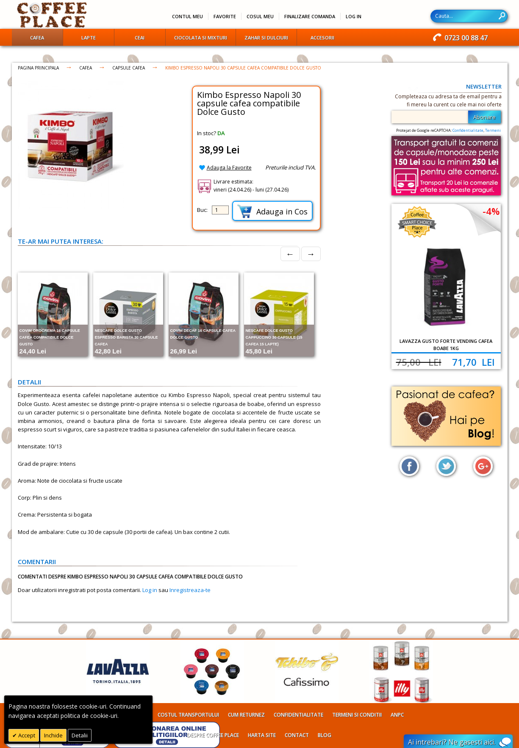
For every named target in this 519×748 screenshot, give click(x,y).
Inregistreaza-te (190, 590)
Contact (297, 735)
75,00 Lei (418, 362)
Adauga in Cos (272, 211)
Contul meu (187, 16)
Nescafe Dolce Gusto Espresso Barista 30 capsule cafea (126, 337)
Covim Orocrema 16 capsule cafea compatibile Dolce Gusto (49, 337)
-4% (491, 211)
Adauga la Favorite (229, 167)
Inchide (53, 735)
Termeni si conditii (357, 714)
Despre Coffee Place (213, 735)
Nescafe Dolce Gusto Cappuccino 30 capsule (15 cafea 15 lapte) (274, 337)
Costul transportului (188, 714)
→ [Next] (311, 253)
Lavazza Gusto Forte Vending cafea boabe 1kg (446, 344)
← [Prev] (290, 253)
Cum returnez (246, 714)
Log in (149, 590)
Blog (324, 735)
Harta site (262, 735)
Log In (353, 16)
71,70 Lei (473, 362)
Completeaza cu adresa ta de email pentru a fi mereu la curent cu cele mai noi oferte (448, 100)
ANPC (397, 714)
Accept (26, 735)
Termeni (493, 130)
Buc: (202, 210)
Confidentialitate (467, 130)
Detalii (80, 735)
